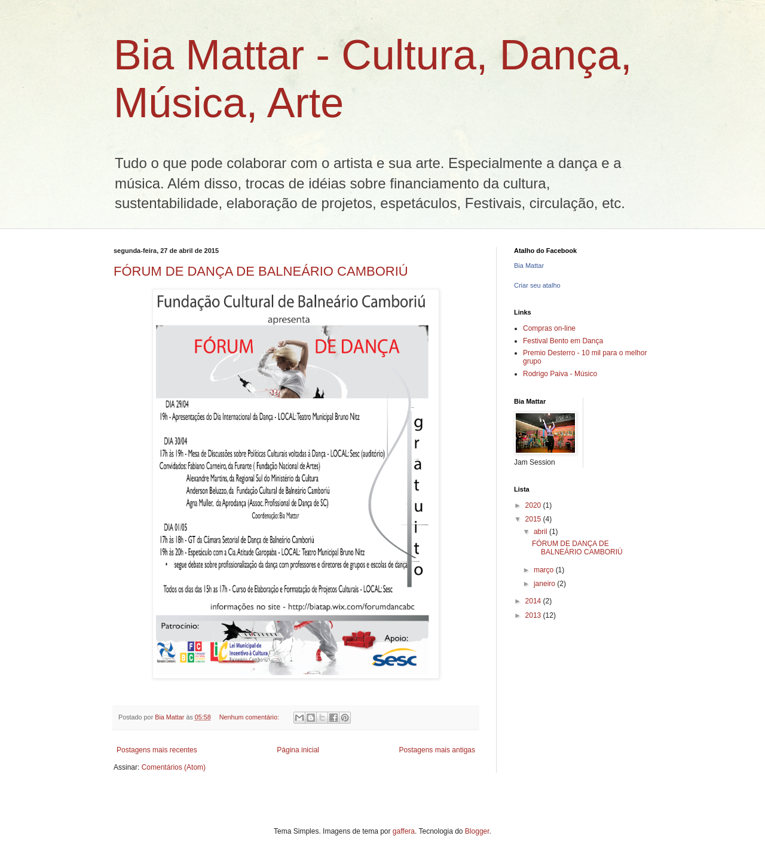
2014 (534, 601)
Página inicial (298, 750)
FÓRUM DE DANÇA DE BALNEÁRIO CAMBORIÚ (261, 271)
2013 (534, 615)
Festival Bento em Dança (563, 341)
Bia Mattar (529, 265)
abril (541, 531)
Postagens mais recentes (157, 750)
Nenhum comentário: (250, 717)
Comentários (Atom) (174, 767)
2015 (534, 519)
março (545, 570)
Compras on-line (549, 328)
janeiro (545, 584)
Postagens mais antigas (437, 750)
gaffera (404, 831)
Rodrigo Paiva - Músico (560, 374)
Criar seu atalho (537, 285)
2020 (534, 505)
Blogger (477, 831)
